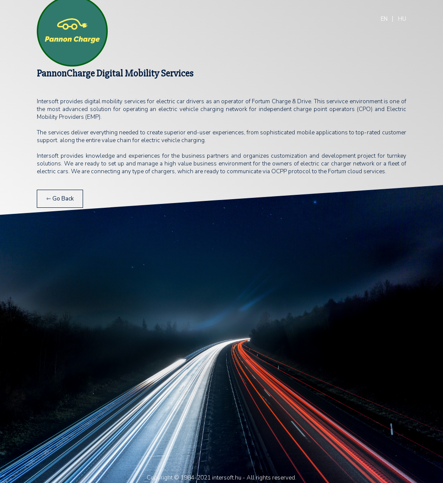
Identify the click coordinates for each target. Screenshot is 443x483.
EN (384, 19)
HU (402, 19)
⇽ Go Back (60, 199)
